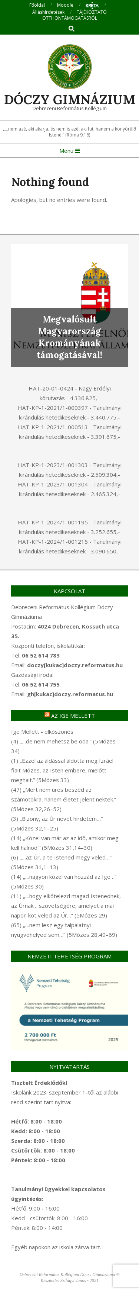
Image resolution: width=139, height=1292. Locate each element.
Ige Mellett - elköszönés (42, 731)
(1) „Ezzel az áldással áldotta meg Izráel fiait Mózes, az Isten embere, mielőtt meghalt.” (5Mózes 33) (62, 770)
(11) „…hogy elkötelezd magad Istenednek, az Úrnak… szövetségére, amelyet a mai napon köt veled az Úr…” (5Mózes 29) (66, 905)
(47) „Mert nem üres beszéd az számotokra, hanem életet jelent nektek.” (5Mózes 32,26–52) (63, 799)
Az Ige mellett (73, 715)
